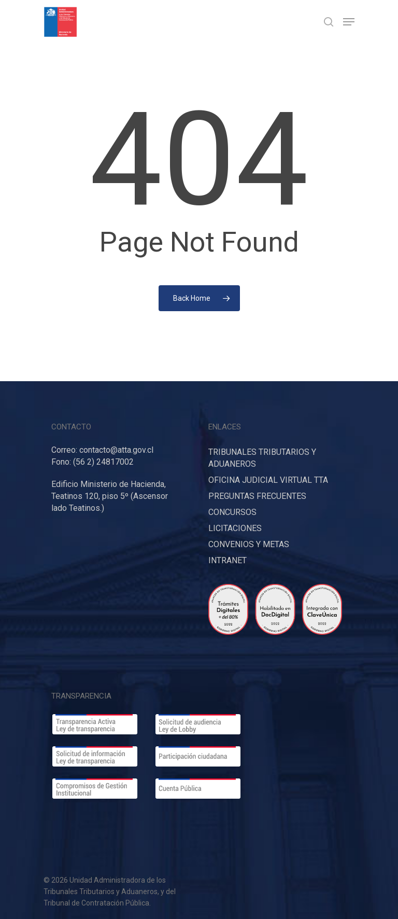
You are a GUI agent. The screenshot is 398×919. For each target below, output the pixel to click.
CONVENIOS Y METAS (248, 544)
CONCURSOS (232, 512)
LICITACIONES (235, 528)
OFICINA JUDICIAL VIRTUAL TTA (268, 480)
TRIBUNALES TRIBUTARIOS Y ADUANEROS (262, 458)
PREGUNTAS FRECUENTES (257, 496)
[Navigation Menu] (348, 22)
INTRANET (227, 560)
